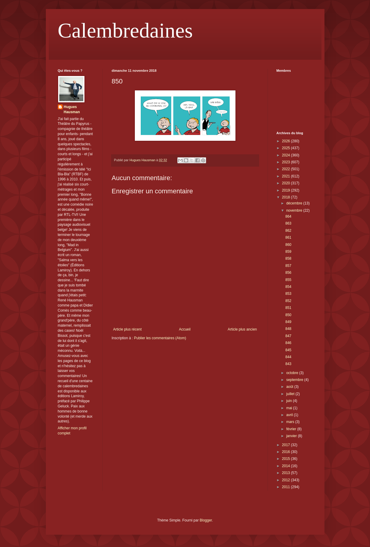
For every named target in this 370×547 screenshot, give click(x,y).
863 (288, 223)
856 (288, 272)
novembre (294, 210)
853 (288, 294)
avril (290, 415)
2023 (286, 162)
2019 (286, 190)
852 (288, 301)
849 (288, 322)
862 (288, 230)
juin (289, 401)
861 (288, 237)
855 (288, 280)
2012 (286, 480)
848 (288, 329)
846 (288, 343)
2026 (286, 141)
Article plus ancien (242, 329)
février (291, 429)
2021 (286, 176)
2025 (286, 148)
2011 (286, 487)
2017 (286, 445)
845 (288, 350)
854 (288, 287)
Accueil (185, 329)
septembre (295, 380)
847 (288, 336)
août (290, 387)
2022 (286, 169)
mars (290, 422)
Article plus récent (127, 329)
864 (288, 216)
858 (288, 258)
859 (288, 251)
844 (288, 357)
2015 (286, 459)
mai (289, 408)
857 (288, 266)
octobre (292, 373)
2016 (286, 452)
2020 (286, 183)
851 (288, 308)
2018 (286, 197)
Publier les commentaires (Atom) (160, 338)
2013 (286, 473)
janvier (292, 436)
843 (288, 364)
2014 (286, 466)
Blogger (206, 520)
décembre (294, 203)
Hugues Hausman (72, 109)
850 (288, 315)
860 (288, 245)
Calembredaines (125, 30)
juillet (290, 394)
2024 (286, 155)
